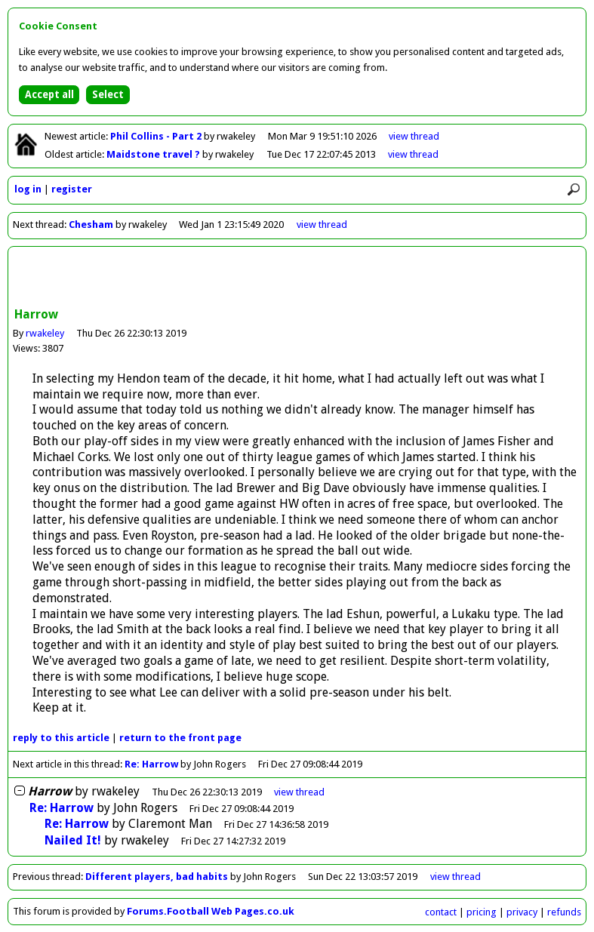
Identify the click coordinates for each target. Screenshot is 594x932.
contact (441, 912)
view (414, 136)
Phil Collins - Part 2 (157, 136)
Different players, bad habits (156, 876)
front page (180, 737)
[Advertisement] (297, 278)
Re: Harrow (151, 764)
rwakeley (45, 333)
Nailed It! (73, 840)
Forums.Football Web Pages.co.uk (210, 911)
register (71, 189)
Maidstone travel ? (154, 154)
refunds (564, 912)
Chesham (91, 224)
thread (299, 792)
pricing (481, 912)
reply (61, 737)
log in (28, 189)
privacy (521, 912)
